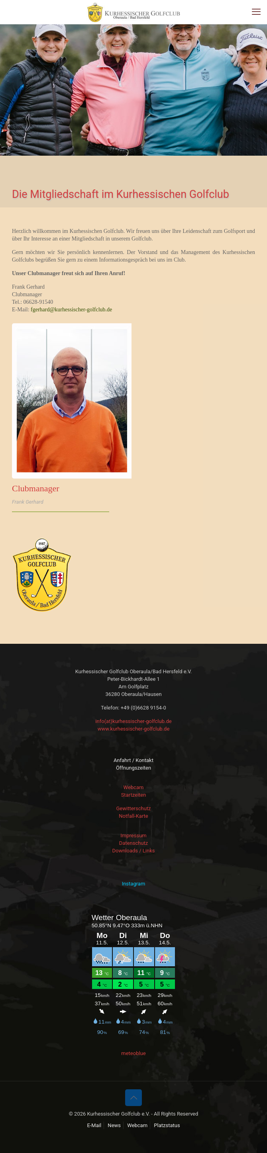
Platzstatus (167, 1125)
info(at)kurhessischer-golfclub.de (133, 721)
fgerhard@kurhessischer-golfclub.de (71, 310)
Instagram (133, 884)
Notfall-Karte (133, 816)
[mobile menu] (256, 12)
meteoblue (133, 1053)
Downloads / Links (133, 851)
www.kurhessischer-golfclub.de (134, 729)
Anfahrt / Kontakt (133, 760)
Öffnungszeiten (133, 768)
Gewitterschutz (133, 808)
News (114, 1125)
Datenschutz (133, 843)
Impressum (133, 835)
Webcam (134, 787)
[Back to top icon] (133, 1097)
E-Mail (94, 1125)
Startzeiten (133, 795)
